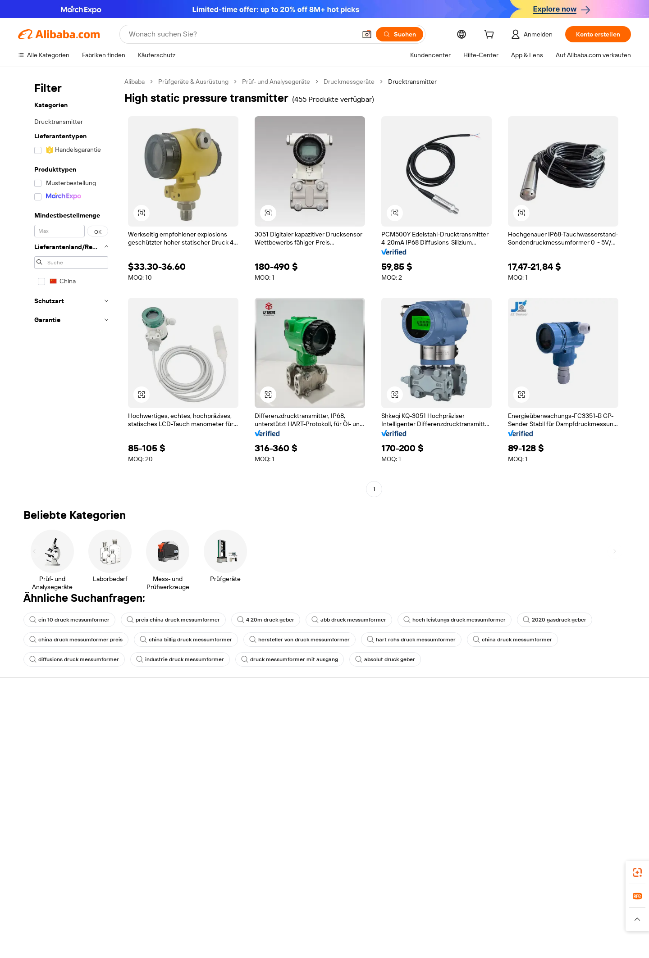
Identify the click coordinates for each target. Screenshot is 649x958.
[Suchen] (399, 34)
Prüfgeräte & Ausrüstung (193, 81)
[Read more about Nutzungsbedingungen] (474, 930)
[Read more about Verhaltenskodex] (537, 930)
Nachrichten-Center (569, 753)
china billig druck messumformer (186, 639)
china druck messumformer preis (76, 639)
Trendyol (425, 917)
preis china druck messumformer (173, 619)
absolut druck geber (385, 659)
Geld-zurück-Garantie (179, 736)
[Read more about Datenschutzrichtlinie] (405, 930)
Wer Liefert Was (467, 917)
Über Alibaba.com (565, 718)
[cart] (491, 35)
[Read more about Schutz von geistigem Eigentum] (324, 930)
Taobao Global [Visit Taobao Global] (366, 917)
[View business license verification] (406, 944)
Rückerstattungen (43, 770)
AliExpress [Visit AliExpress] (176, 917)
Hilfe (24, 718)
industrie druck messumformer (180, 659)
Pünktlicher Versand (177, 753)
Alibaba (134, 81)
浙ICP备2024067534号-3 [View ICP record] (554, 944)
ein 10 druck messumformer (69, 619)
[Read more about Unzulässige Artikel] (246, 930)
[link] (637, 872)
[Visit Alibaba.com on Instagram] (585, 806)
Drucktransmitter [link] (412, 81)
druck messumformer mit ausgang (289, 659)
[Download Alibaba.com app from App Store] (534, 877)
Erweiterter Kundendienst (185, 770)
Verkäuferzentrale (435, 745)
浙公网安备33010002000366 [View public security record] (472, 944)
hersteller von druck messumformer (299, 639)
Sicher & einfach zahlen (181, 718)
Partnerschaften (433, 780)
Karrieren (554, 770)
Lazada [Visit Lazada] (329, 917)
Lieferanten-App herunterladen (454, 797)
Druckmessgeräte (349, 81)
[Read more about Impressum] (197, 930)
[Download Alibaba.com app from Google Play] (600, 877)
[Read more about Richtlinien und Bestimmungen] (131, 930)
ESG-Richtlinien (563, 736)
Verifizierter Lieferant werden (451, 763)
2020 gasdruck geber (554, 619)
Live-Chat (32, 736)
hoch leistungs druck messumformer (454, 619)
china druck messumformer (512, 639)
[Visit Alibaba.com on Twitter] (572, 806)
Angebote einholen (306, 728)
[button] (366, 34)
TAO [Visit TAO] (399, 917)
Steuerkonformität (305, 771)
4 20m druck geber (265, 619)
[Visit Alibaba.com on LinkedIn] (558, 806)
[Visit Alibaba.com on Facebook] (545, 806)
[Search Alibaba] (241, 34)
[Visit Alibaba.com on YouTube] (599, 806)
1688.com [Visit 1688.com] (212, 917)
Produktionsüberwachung (185, 787)
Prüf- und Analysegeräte (276, 81)
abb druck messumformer (348, 619)
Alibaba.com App (473, 877)
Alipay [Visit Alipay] (303, 917)
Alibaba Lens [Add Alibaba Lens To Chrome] (37, 877)
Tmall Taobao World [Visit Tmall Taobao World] (260, 917)
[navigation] (68, 286)
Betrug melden (39, 787)
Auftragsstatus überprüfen (55, 753)
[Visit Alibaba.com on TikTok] (612, 806)
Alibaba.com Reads (306, 788)
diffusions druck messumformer (74, 659)
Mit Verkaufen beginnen (443, 728)
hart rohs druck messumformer (411, 639)
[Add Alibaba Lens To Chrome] (160, 877)
